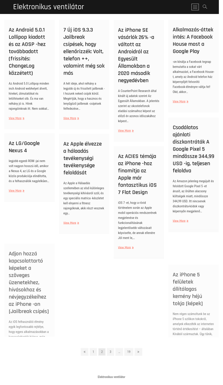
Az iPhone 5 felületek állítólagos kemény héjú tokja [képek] (188, 315)
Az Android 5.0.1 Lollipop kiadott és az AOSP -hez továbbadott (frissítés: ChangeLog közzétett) (27, 56)
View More (16, 123)
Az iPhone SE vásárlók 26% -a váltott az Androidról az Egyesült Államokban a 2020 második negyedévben (136, 61)
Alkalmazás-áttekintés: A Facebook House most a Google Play (193, 44)
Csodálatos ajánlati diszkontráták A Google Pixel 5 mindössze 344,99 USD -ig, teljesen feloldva (193, 154)
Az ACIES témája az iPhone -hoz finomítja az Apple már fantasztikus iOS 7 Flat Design (137, 179)
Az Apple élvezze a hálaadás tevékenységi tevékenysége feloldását (82, 163)
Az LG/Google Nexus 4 (24, 150)
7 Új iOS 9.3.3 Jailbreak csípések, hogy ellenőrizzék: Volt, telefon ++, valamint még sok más (84, 56)
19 (130, 351)
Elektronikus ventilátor (48, 7)
